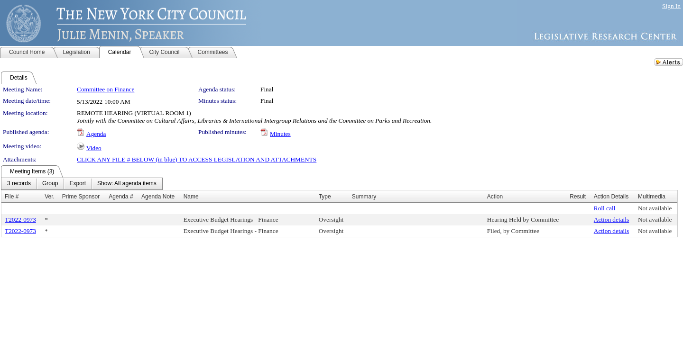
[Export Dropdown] (78, 183)
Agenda (96, 133)
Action (495, 196)
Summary (364, 196)
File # (11, 196)
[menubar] (82, 184)
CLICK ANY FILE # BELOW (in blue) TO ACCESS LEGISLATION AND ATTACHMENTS (196, 159)
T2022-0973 (20, 219)
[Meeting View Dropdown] (127, 183)
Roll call (605, 208)
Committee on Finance (105, 89)
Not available (655, 208)
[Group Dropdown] (50, 183)
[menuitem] (19, 183)
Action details (611, 219)
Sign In (671, 5)
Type (325, 196)
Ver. (50, 196)
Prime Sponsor (81, 196)
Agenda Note (158, 196)
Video (94, 148)
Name (191, 196)
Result (578, 196)
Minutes (280, 133)
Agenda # (121, 196)
